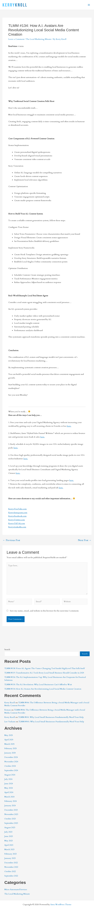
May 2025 (8, 735)
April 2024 (8, 792)
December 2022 (11, 862)
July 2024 (8, 779)
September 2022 (11, 875)
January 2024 (10, 805)
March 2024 (9, 796)
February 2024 (10, 801)
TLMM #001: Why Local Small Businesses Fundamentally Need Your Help (51, 717)
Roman (7, 710)
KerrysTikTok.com (16, 523)
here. (69, 426)
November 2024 (11, 761)
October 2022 (10, 871)
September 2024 (11, 770)
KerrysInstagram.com (17, 512)
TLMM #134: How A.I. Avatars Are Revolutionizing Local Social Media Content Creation (42, 689)
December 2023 (11, 810)
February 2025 (10, 748)
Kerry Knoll (9, 702)
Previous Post (11, 540)
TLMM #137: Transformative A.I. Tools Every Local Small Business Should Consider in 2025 (44, 672)
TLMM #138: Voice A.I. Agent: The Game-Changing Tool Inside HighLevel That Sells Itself (44, 668)
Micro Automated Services (15, 889)
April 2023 (8, 845)
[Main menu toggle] (89, 5)
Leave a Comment (16, 39)
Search (7, 649)
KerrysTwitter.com (16, 519)
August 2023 (9, 827)
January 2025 (10, 752)
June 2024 (8, 783)
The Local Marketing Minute (38, 39)
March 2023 (9, 849)
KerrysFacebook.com (17, 516)
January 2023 (10, 858)
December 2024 (11, 757)
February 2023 (10, 854)
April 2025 (8, 739)
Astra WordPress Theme (60, 904)
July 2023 (8, 832)
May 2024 (8, 788)
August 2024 (9, 774)
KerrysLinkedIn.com (17, 527)
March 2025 (9, 744)
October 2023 (10, 818)
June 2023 (8, 836)
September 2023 (11, 823)
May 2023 (8, 840)
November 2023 (11, 814)
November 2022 (11, 867)
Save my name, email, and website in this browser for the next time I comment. (44, 610)
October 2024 (10, 766)
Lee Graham (9, 721)
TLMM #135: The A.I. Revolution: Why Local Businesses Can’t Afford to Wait (38, 684)
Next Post (84, 540)
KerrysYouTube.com (17, 509)
